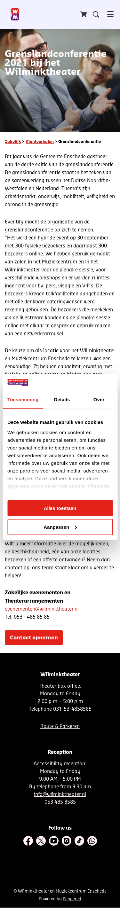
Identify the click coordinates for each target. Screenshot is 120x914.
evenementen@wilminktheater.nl (42, 609)
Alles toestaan (60, 508)
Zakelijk (13, 142)
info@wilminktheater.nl (60, 794)
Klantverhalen (40, 142)
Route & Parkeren (60, 726)
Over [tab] (99, 399)
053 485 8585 (60, 802)
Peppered (72, 899)
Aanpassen (60, 527)
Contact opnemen (34, 637)
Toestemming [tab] (23, 399)
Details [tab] (62, 399)
